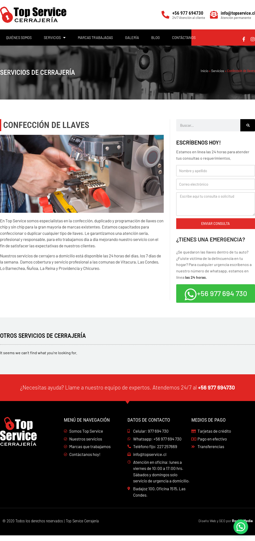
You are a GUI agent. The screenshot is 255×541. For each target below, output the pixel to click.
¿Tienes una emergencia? (213, 248)
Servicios (217, 71)
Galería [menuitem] (132, 37)
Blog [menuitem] (155, 37)
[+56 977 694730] (165, 15)
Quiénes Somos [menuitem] (19, 37)
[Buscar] (247, 125)
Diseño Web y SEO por (225, 526)
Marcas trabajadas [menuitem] (95, 37)
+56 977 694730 (187, 13)
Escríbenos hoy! (200, 146)
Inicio (204, 71)
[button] (240, 526)
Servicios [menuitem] (55, 37)
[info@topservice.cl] (214, 15)
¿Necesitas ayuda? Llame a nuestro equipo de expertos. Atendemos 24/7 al (127, 392)
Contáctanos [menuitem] (184, 37)
